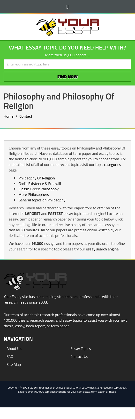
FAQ (10, 356)
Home (9, 116)
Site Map (14, 364)
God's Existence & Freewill (39, 183)
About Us (14, 348)
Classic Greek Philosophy (38, 189)
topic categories (108, 164)
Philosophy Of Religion (36, 178)
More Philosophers (33, 194)
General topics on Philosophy (41, 200)
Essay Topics (80, 348)
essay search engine (102, 249)
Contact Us (79, 356)
